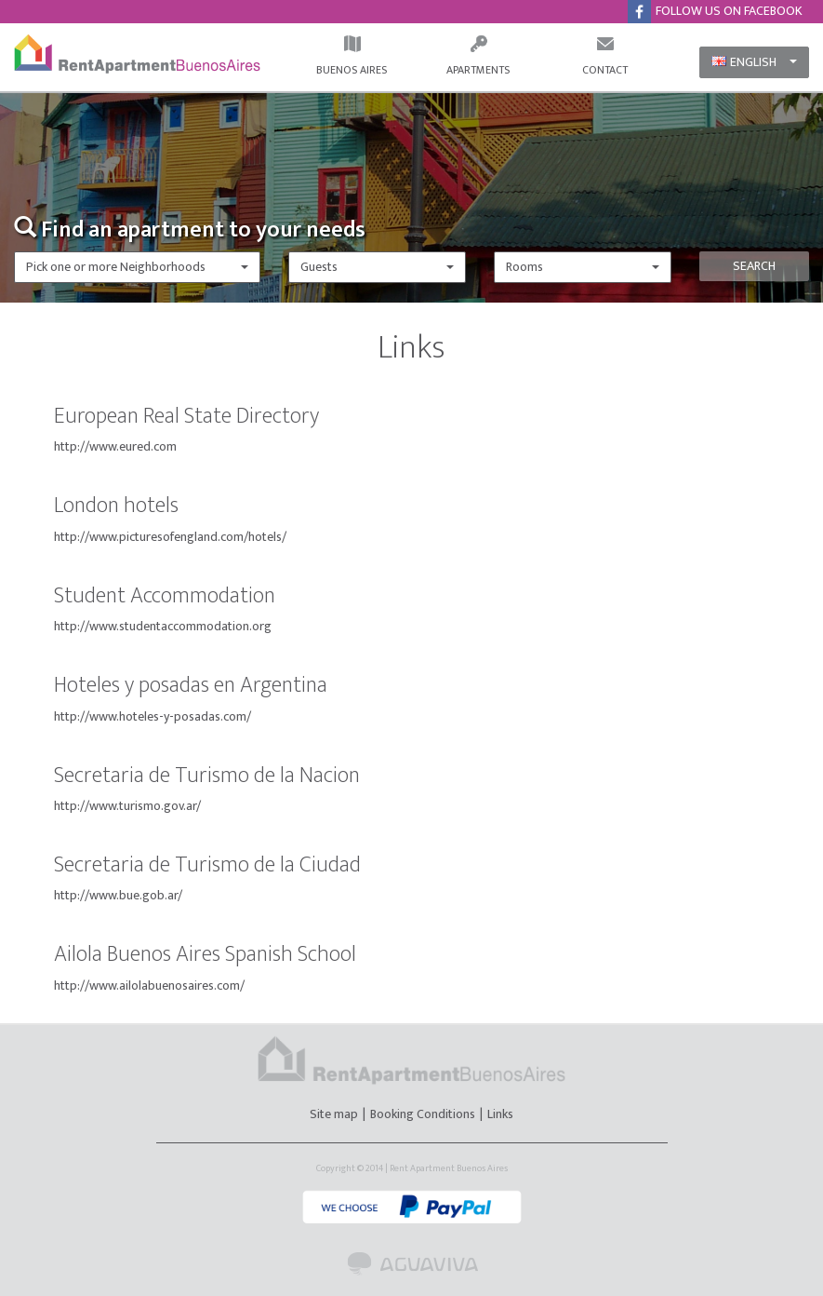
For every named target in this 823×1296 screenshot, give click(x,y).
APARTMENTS (478, 56)
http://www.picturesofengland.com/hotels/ (170, 536)
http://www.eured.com (115, 446)
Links (500, 1114)
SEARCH (754, 266)
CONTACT (605, 56)
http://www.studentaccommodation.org (163, 626)
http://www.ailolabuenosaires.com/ (149, 985)
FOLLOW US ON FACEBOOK (721, 11)
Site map (335, 1114)
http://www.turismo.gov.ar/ (127, 806)
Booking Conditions (422, 1114)
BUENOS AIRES (351, 56)
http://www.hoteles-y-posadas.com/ (152, 716)
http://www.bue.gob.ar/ (118, 895)
